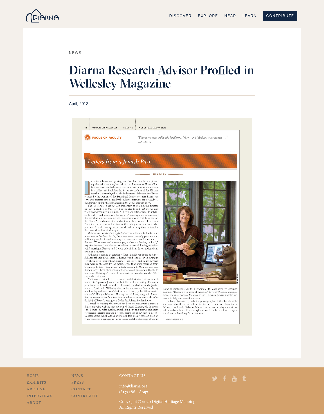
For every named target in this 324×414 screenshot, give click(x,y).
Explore (208, 16)
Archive (36, 389)
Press (78, 382)
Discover (180, 16)
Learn (250, 16)
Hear (230, 16)
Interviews (40, 396)
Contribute (280, 16)
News (77, 376)
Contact (81, 389)
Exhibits (37, 382)
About (34, 403)
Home (33, 376)
